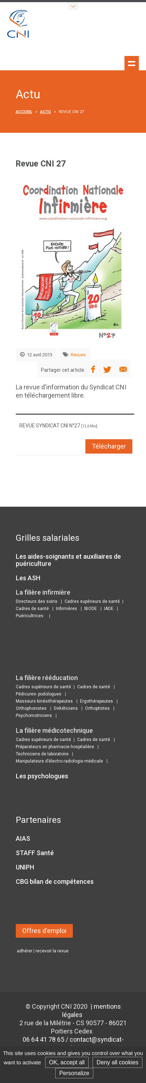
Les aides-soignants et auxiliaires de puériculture (68, 560)
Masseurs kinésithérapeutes (44, 701)
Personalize (74, 1073)
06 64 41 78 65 (43, 1039)
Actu (45, 111)
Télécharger (109, 446)
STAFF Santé (35, 853)
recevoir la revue (52, 950)
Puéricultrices (29, 615)
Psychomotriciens (34, 715)
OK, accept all (67, 1062)
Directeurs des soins (36, 601)
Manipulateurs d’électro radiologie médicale (59, 761)
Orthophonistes (31, 708)
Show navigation (131, 63)
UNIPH (25, 867)
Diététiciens (66, 708)
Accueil (24, 111)
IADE (108, 608)
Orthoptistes (97, 708)
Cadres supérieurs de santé (92, 601)
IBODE (90, 608)
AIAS (23, 838)
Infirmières (66, 608)
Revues (78, 354)
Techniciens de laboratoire (42, 753)
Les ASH (28, 578)
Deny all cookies (117, 1062)
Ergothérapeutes (96, 701)
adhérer (24, 950)
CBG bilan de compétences (55, 881)
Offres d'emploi (44, 930)
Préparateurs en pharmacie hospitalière (55, 746)
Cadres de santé (32, 608)
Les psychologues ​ (43, 776)
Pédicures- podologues (38, 694)
